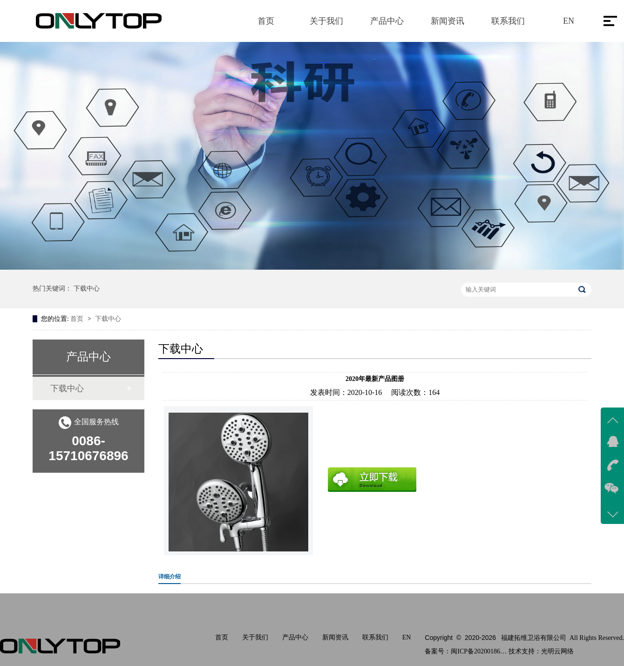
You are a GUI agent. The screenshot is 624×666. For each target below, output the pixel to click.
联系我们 (508, 21)
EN (568, 21)
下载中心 (87, 288)
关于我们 (326, 21)
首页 (266, 21)
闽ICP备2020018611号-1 (479, 651)
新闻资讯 (447, 21)
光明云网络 (557, 651)
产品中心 (387, 21)
